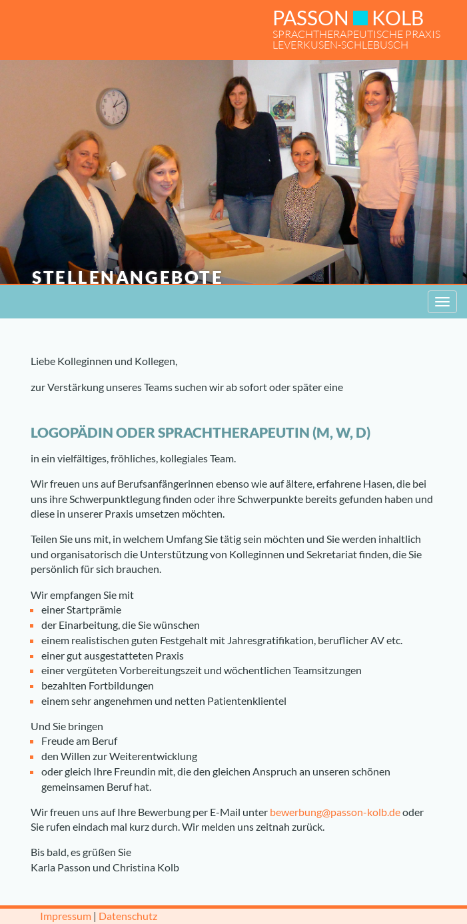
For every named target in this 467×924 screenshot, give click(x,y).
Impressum (65, 915)
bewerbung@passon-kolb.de (335, 811)
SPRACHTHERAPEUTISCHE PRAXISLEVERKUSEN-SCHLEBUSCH (356, 28)
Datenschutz (128, 915)
